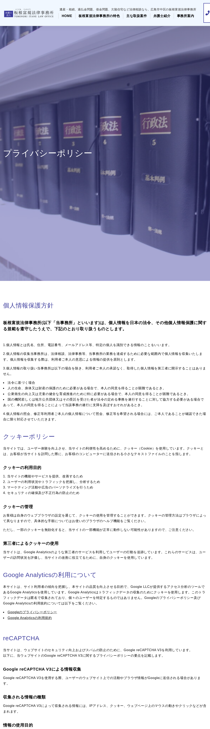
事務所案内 (185, 16)
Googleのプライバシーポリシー (32, 612)
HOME (67, 16)
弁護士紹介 (162, 16)
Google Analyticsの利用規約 (30, 618)
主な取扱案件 (136, 16)
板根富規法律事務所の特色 (99, 16)
